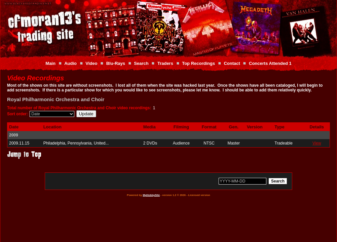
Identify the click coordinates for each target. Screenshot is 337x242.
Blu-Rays (115, 63)
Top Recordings (198, 63)
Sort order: (17, 114)
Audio (70, 63)
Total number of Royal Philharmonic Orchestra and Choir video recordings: (79, 108)
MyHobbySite (151, 195)
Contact (232, 63)
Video (91, 63)
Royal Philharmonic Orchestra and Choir (55, 99)
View (316, 143)
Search (141, 63)
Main (50, 63)
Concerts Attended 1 (270, 63)
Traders (165, 63)
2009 (13, 135)
